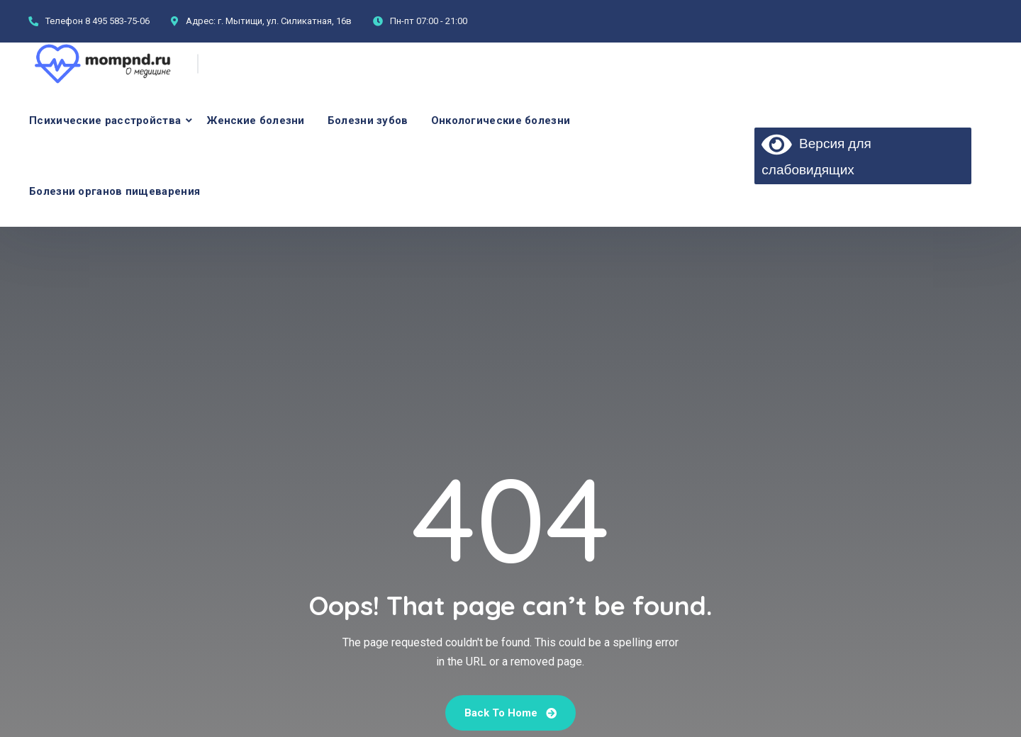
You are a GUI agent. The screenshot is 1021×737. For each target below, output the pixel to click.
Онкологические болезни (501, 120)
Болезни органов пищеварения (114, 191)
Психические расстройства (105, 120)
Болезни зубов (368, 120)
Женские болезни (256, 120)
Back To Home (510, 713)
